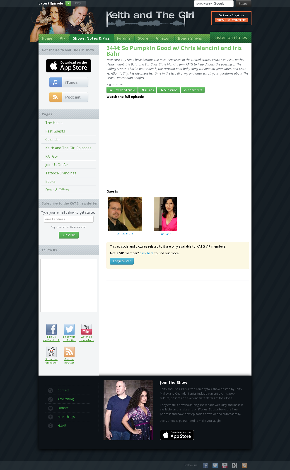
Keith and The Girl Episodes (68, 148)
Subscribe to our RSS (244, 465)
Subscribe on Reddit (51, 352)
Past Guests (55, 131)
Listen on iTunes (231, 37)
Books (50, 181)
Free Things (61, 417)
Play (75, 3)
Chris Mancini (124, 216)
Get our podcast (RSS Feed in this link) (69, 97)
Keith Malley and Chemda (65, 23)
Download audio (122, 90)
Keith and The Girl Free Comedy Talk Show (150, 19)
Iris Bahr (165, 216)
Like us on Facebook (51, 329)
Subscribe (168, 90)
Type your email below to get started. (68, 212)
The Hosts (54, 123)
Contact (58, 390)
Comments (192, 90)
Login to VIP (122, 261)
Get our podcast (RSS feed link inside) (69, 352)
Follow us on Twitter (69, 329)
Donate (58, 408)
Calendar (52, 139)
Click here (147, 253)
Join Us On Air (56, 164)
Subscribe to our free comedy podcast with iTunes (69, 82)
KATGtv (51, 156)
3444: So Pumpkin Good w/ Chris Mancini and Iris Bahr (174, 50)
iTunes (147, 90)
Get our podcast (69, 360)
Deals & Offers (57, 190)
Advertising (61, 399)
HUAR (57, 425)
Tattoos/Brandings (60, 173)
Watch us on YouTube (86, 329)
